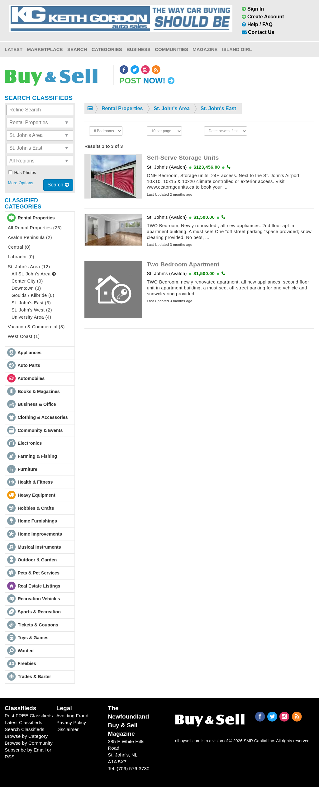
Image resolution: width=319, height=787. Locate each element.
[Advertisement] (199, 377)
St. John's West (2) (32, 309)
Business (138, 49)
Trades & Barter (34, 676)
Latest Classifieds (23, 722)
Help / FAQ (257, 24)
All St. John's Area (34, 273)
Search (77, 49)
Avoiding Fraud (72, 715)
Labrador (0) (21, 256)
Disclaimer (67, 729)
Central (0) (19, 247)
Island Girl (237, 49)
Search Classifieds (24, 729)
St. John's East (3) (31, 302)
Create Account (263, 16)
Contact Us (258, 32)
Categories (107, 49)
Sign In (253, 9)
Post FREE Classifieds (29, 715)
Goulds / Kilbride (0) (33, 295)
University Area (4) (31, 317)
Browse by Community (29, 743)
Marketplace (45, 49)
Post (146, 80)
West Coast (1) (24, 336)
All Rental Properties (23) (35, 227)
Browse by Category (26, 736)
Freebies (27, 663)
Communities (171, 49)
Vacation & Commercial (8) (36, 326)
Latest (13, 49)
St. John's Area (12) (29, 266)
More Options (20, 182)
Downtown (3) (26, 288)
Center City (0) (27, 281)
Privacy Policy (71, 722)
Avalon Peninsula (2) (30, 237)
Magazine (205, 49)
